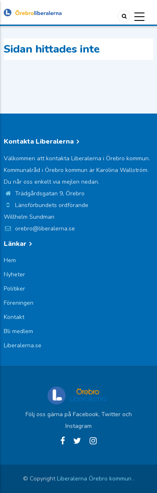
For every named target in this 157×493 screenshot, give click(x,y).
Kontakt (14, 317)
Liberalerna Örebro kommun (95, 479)
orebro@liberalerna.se (39, 229)
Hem (10, 260)
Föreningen (18, 303)
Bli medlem (18, 331)
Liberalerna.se (22, 345)
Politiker (14, 289)
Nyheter (14, 274)
